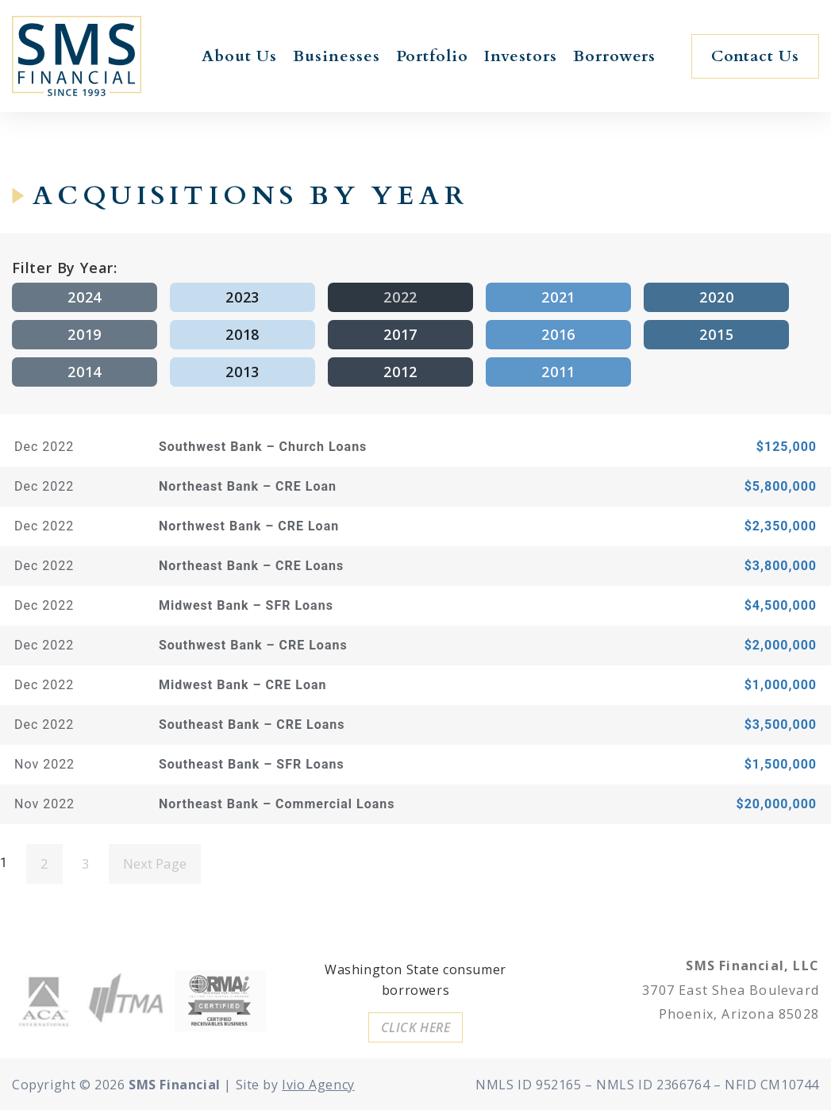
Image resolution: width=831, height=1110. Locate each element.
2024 (84, 296)
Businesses (336, 56)
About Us (239, 56)
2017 (400, 334)
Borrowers (614, 56)
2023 (242, 296)
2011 (558, 371)
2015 (716, 334)
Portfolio (432, 56)
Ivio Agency (318, 1084)
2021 (558, 296)
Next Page (155, 863)
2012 (400, 371)
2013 (242, 371)
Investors (520, 56)
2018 (242, 334)
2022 (400, 296)
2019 (84, 334)
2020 (716, 296)
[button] (755, 56)
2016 (558, 334)
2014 (84, 371)
